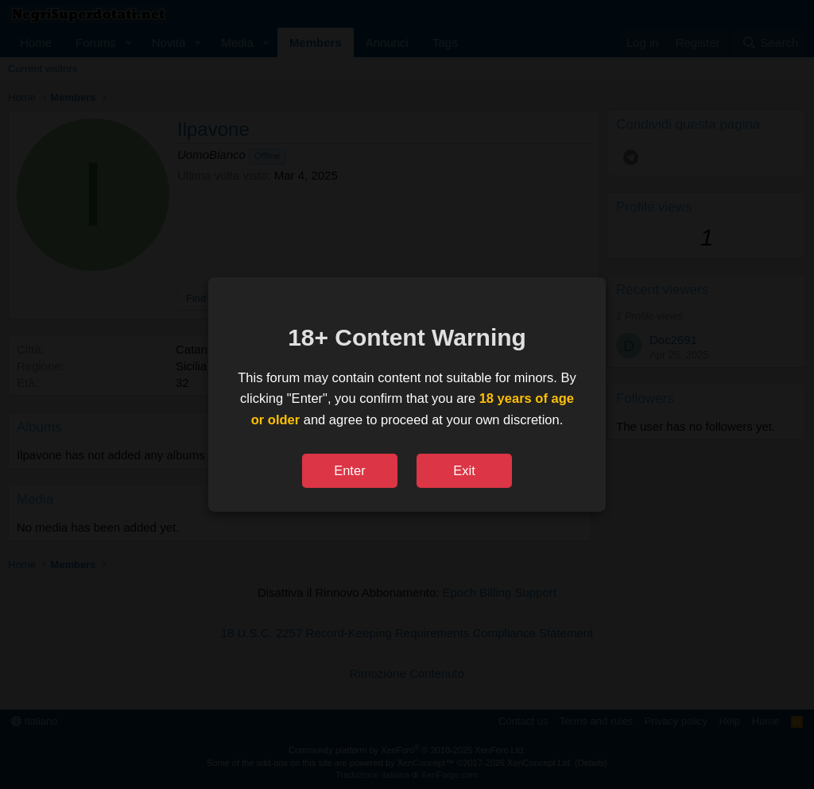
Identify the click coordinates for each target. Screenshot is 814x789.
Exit (464, 470)
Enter (349, 470)
